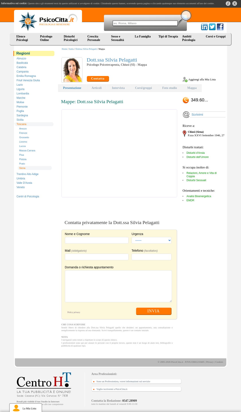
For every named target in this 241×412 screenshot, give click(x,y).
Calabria (22, 67)
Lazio (20, 84)
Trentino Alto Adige (28, 174)
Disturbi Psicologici (71, 38)
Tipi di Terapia (168, 36)
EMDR (190, 200)
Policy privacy (74, 312)
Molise (20, 102)
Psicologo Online (46, 38)
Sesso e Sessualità (117, 38)
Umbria (21, 178)
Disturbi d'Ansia (196, 152)
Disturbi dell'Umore (198, 157)
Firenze (23, 133)
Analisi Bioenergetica (199, 196)
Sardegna (22, 115)
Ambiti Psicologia (188, 38)
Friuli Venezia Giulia (28, 80)
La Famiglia (143, 36)
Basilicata (22, 62)
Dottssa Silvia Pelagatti (86, 49)
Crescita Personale (93, 38)
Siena (22, 168)
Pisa (21, 155)
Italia (71, 49)
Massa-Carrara (27, 150)
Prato (22, 163)
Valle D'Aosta (24, 182)
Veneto (21, 187)
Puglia (20, 111)
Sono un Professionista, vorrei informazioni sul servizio (123, 381)
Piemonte (22, 106)
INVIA (153, 311)
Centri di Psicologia (28, 196)
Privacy (210, 362)
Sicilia (20, 119)
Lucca (22, 146)
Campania (23, 71)
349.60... (199, 99)
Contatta (98, 78)
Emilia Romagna (26, 76)
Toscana (22, 124)
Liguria (21, 89)
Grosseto (24, 137)
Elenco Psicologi (22, 38)
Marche (21, 97)
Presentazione (72, 88)
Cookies (219, 362)
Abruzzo (21, 58)
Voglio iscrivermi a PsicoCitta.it (111, 389)
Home (64, 49)
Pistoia (23, 159)
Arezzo (23, 128)
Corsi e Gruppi (216, 36)
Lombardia (23, 93)
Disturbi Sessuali (196, 180)
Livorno (23, 141)
